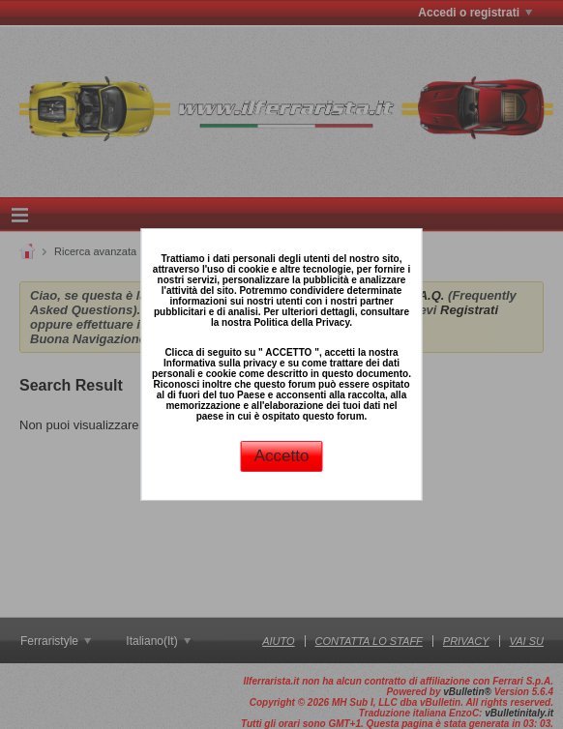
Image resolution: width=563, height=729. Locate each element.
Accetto (282, 456)
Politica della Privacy (301, 322)
